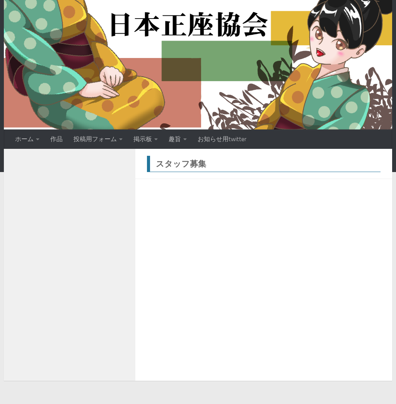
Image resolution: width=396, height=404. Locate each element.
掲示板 (142, 139)
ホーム (24, 139)
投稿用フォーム (95, 139)
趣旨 (175, 139)
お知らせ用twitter (222, 139)
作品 (56, 139)
